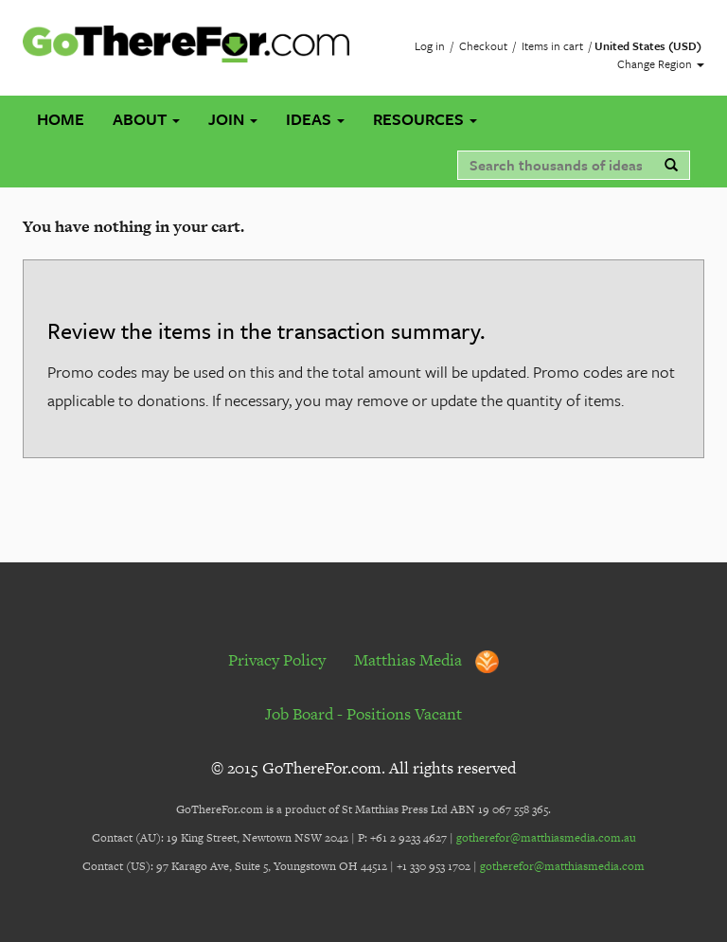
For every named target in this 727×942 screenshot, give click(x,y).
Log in (430, 45)
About (146, 119)
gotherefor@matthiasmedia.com (562, 866)
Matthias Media (426, 660)
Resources (425, 119)
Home (60, 119)
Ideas (315, 119)
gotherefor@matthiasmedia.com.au (546, 837)
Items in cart (552, 45)
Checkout (483, 45)
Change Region (660, 63)
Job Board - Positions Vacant (363, 713)
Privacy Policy (277, 660)
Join (232, 119)
